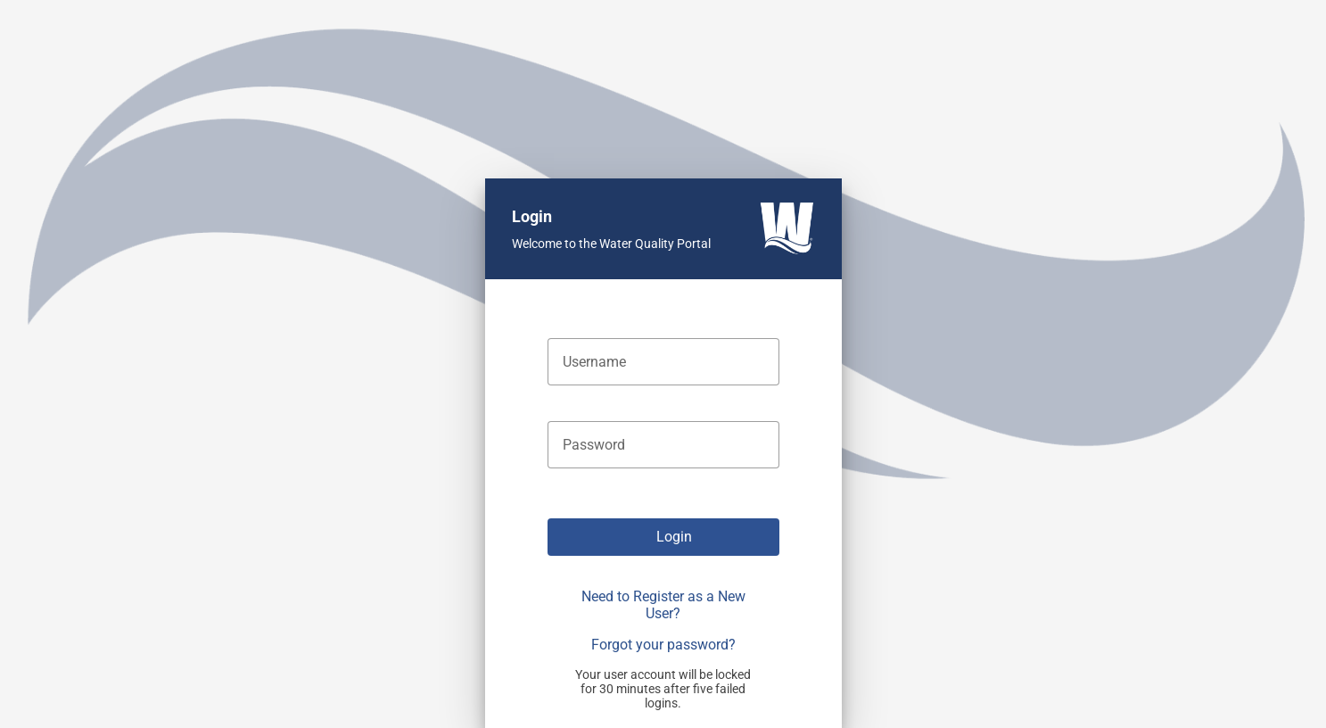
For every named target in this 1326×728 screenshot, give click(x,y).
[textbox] (663, 361)
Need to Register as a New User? (663, 605)
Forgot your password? (663, 644)
